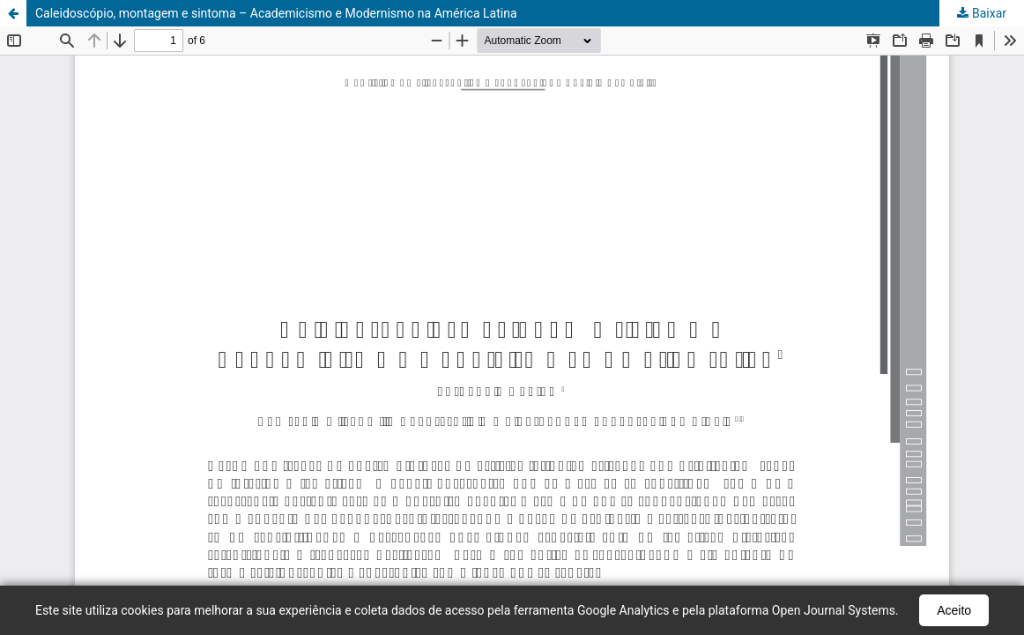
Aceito (954, 610)
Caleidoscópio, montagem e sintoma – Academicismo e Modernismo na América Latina (276, 13)
